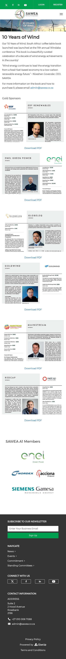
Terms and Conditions (33, 650)
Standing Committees (20, 565)
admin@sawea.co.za (41, 87)
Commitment (15, 561)
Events (11, 556)
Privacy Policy (33, 639)
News (11, 551)
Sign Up (33, 535)
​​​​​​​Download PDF (33, 420)
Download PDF (33, 148)
